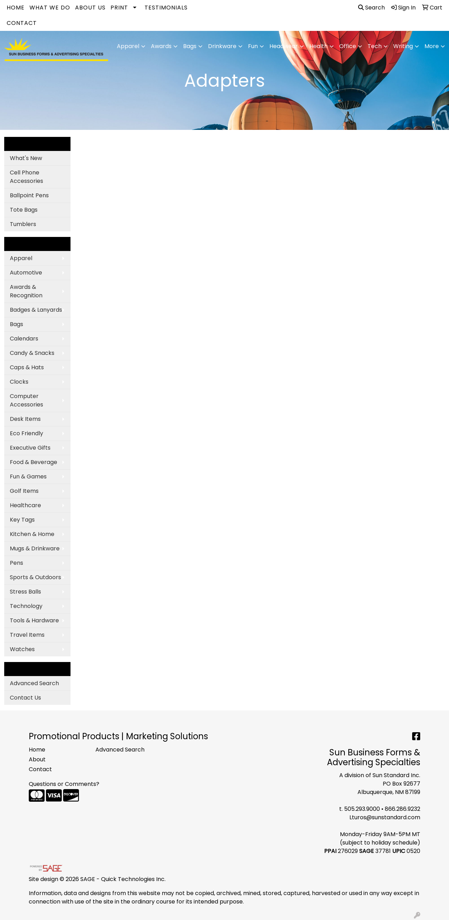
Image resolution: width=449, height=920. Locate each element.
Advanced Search (34, 683)
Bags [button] (189, 46)
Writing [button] (403, 46)
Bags (16, 324)
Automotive (26, 273)
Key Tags (22, 520)
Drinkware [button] (222, 46)
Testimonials (166, 8)
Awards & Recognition (26, 291)
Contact (22, 23)
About (37, 759)
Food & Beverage (33, 462)
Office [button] (347, 46)
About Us (90, 8)
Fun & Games (28, 476)
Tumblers (23, 224)
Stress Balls (25, 592)
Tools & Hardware (34, 620)
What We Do (49, 8)
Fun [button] (253, 46)
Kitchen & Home (32, 534)
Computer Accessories (26, 400)
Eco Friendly (26, 433)
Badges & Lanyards (36, 310)
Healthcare (25, 505)
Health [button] (318, 46)
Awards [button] (161, 46)
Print (119, 8)
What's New (26, 158)
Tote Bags (24, 210)
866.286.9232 (402, 809)
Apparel (21, 258)
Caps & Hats (27, 367)
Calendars (24, 339)
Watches (22, 649)
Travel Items (27, 635)
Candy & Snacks (32, 353)
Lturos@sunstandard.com (384, 817)
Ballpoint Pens (29, 195)
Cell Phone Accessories (26, 176)
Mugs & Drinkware (35, 548)
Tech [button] (375, 46)
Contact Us (25, 698)
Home (16, 8)
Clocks (19, 382)
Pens (16, 563)
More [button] (431, 46)
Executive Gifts (30, 448)
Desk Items (25, 419)
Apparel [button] (128, 46)
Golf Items (24, 491)
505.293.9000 (362, 809)
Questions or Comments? (64, 784)
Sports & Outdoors (35, 577)
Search (371, 8)
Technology (26, 606)
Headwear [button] (283, 46)
